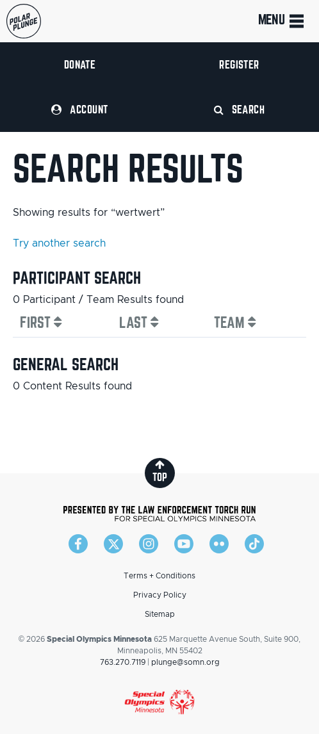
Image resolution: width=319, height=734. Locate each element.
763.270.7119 (122, 662)
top (159, 471)
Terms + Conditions (159, 576)
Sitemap (160, 614)
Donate (80, 64)
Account (79, 109)
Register (239, 64)
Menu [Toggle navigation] (282, 21)
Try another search (59, 243)
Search (239, 109)
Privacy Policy (159, 595)
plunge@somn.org (185, 662)
